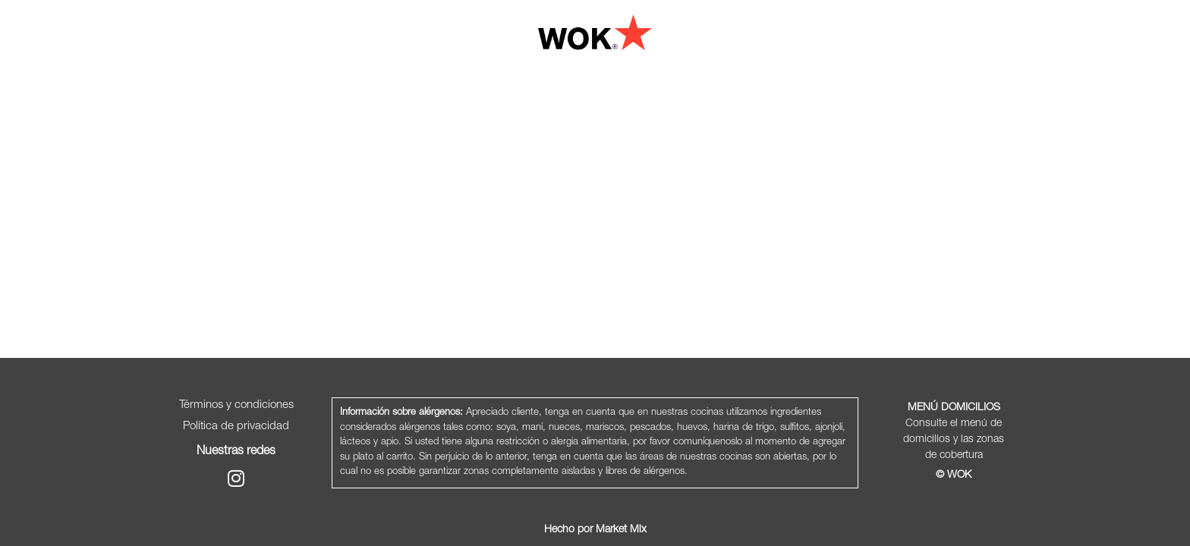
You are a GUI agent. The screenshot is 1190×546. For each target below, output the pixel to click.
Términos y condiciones (236, 405)
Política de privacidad (236, 426)
